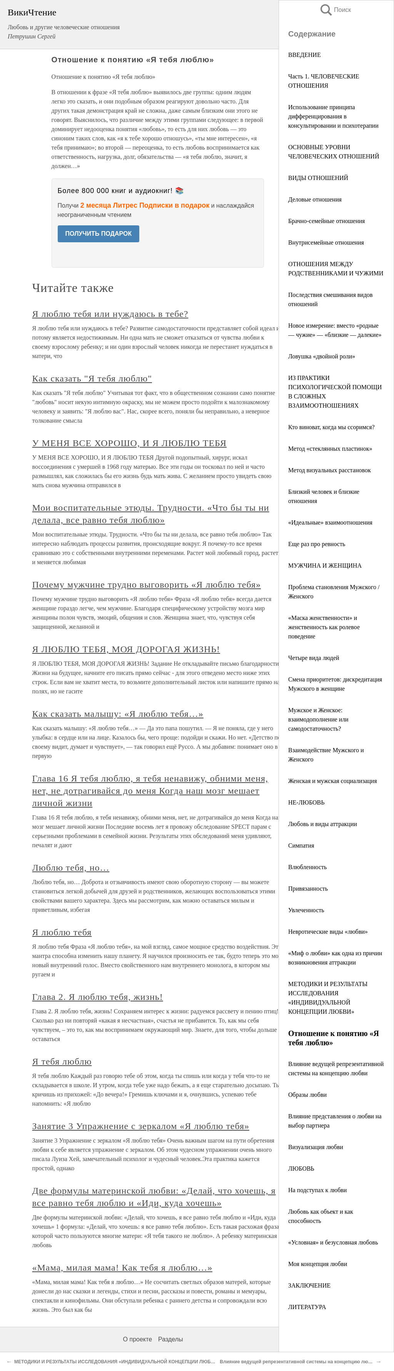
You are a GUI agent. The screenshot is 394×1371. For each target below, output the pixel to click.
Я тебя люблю (62, 1061)
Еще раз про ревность (316, 544)
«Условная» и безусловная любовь (333, 1242)
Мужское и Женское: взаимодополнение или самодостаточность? (318, 719)
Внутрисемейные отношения (326, 242)
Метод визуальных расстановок (329, 470)
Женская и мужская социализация (332, 781)
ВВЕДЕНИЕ (304, 55)
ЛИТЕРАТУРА (307, 1307)
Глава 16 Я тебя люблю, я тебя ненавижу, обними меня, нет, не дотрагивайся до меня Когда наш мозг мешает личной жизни (150, 790)
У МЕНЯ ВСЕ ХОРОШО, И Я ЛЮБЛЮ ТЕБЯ (129, 443)
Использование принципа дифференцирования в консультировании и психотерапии (333, 116)
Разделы (170, 1339)
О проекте (137, 1339)
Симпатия (301, 845)
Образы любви (307, 1094)
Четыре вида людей (313, 658)
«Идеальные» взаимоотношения (330, 522)
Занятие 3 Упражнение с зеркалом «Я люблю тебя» (140, 1126)
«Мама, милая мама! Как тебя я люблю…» (122, 1268)
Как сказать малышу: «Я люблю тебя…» (118, 714)
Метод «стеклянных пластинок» (330, 448)
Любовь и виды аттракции (322, 824)
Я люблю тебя (62, 932)
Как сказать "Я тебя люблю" (92, 378)
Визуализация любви (315, 1147)
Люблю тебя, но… (71, 868)
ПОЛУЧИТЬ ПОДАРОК (98, 233)
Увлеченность (306, 910)
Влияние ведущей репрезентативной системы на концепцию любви (298, 1361)
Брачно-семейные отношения (326, 221)
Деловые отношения (315, 199)
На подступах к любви (317, 1190)
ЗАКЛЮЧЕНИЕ (309, 1285)
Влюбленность (307, 867)
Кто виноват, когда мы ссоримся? (331, 427)
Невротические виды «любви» (328, 931)
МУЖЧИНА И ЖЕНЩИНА (325, 565)
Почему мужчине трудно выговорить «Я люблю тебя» (146, 585)
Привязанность (308, 888)
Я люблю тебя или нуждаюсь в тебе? (110, 314)
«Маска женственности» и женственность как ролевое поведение (324, 627)
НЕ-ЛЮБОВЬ (306, 802)
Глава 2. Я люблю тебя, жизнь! (97, 997)
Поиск (335, 10)
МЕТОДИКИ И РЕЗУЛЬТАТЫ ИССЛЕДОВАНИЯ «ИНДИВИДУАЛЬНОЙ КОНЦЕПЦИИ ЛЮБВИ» (117, 1361)
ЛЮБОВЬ (301, 1168)
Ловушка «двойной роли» (321, 356)
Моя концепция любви (317, 1264)
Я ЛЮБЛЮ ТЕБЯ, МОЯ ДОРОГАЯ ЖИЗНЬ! (126, 649)
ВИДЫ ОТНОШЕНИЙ (318, 178)
